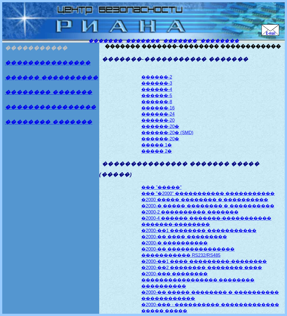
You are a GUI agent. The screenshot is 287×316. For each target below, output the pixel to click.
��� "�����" (161, 187)
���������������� (50, 107)
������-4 (156, 89)
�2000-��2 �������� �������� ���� (201, 267)
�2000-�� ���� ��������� (184, 236)
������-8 (156, 101)
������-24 (158, 114)
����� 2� (156, 151)
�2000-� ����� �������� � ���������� (207, 205)
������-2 (156, 77)
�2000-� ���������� (174, 243)
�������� (219, 40)
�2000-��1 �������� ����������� (198, 230)
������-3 (156, 83)
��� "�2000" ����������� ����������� (208, 193)
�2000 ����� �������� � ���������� (204, 199)
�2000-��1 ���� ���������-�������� (204, 261)
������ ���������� (51, 78)
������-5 (156, 95)
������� (105, 40)
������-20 (158, 120)
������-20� (160, 126)
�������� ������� (48, 92)
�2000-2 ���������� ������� (190, 212)
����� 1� (156, 145)
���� (48, 122)
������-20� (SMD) (167, 132)
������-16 (158, 108)
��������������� (48, 63)
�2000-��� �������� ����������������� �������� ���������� (197, 279)
